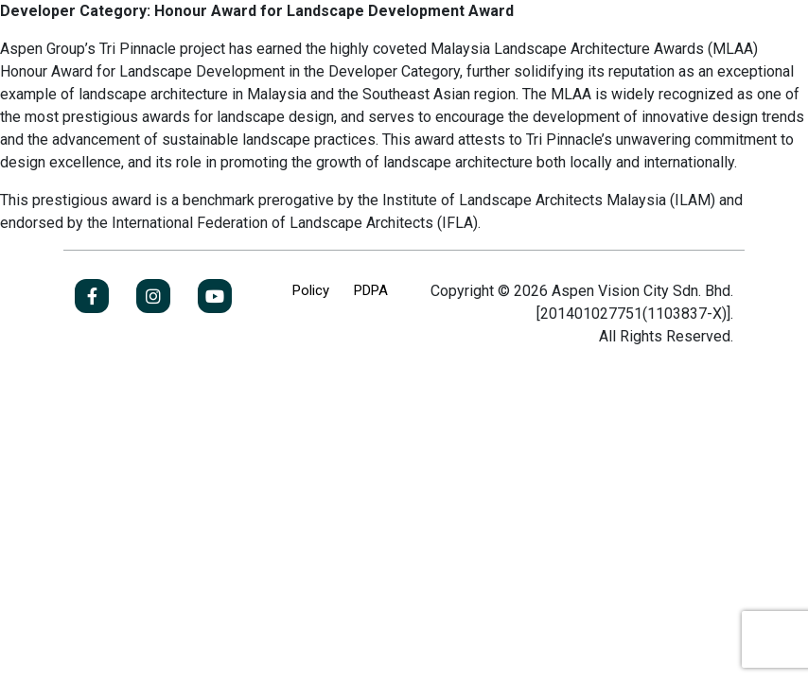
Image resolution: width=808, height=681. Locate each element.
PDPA (371, 290)
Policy (310, 290)
